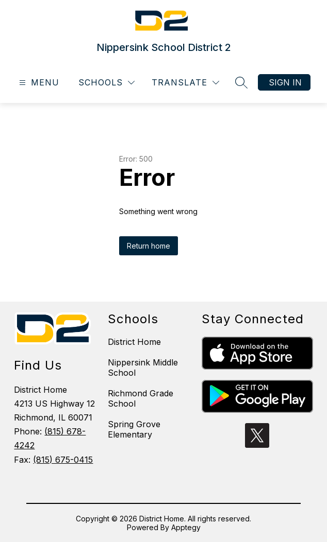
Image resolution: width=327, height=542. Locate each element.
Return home (148, 245)
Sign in (285, 82)
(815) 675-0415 (63, 459)
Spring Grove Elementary (134, 429)
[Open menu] (38, 82)
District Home (134, 342)
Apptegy (186, 527)
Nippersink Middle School (143, 367)
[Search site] (241, 82)
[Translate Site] (185, 82)
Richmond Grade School (140, 398)
